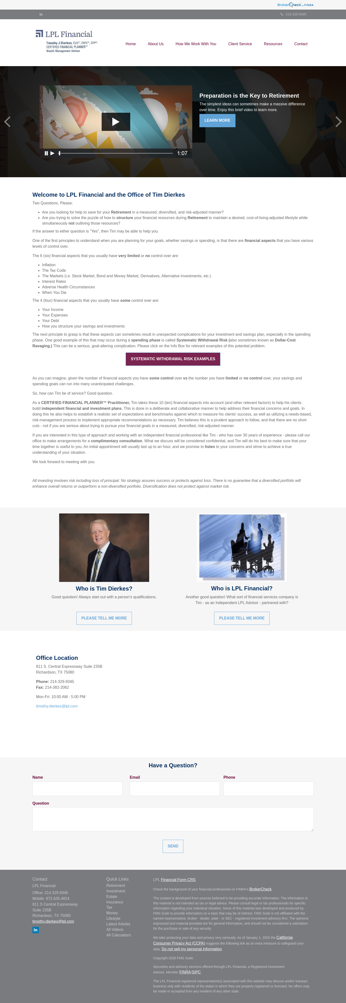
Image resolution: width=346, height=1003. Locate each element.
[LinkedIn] (41, 14)
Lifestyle (113, 918)
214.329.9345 (293, 14)
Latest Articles (118, 924)
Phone (229, 777)
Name (37, 777)
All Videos (115, 929)
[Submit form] (173, 846)
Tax (109, 907)
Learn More (217, 120)
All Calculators (118, 935)
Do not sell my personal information (192, 949)
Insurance (114, 902)
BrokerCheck (260, 889)
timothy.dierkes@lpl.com (57, 706)
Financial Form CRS (178, 880)
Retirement (115, 885)
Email (135, 777)
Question (40, 803)
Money (112, 913)
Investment (115, 891)
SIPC (196, 972)
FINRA (185, 972)
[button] (156, 42)
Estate (111, 897)
